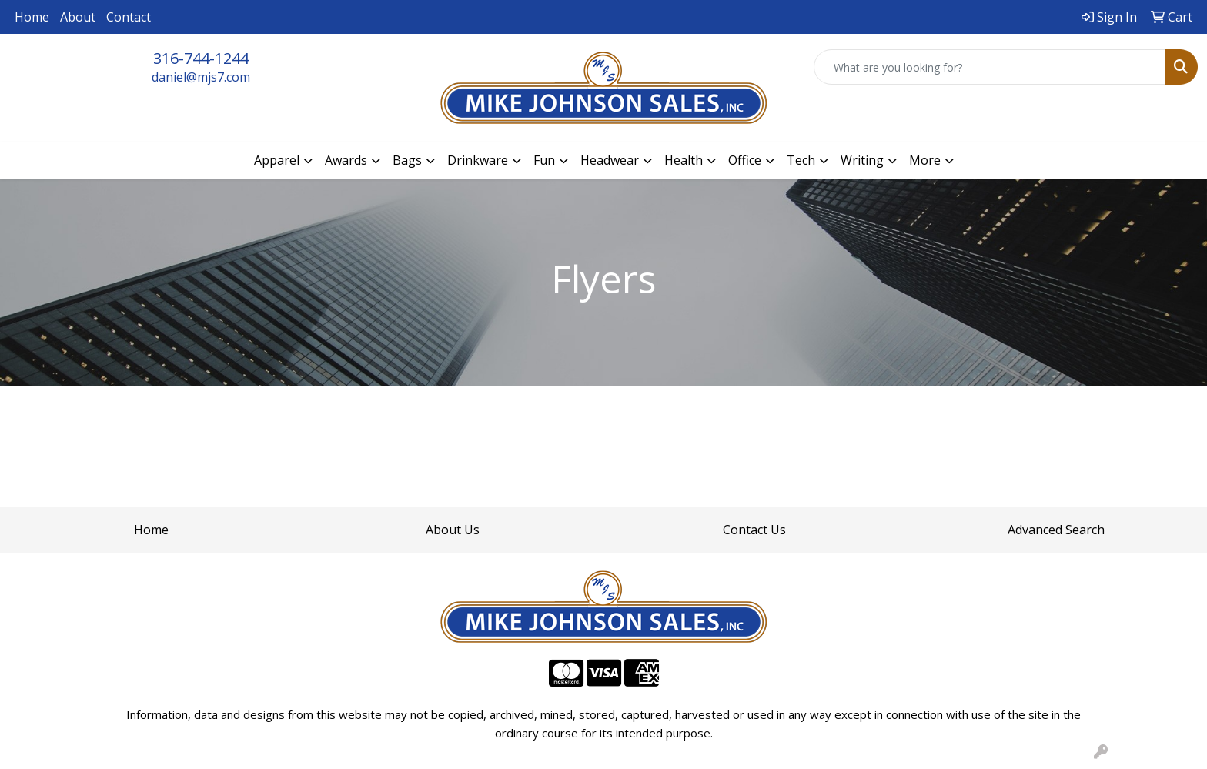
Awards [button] (346, 160)
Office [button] (744, 160)
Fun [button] (544, 160)
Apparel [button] (276, 160)
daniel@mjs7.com (201, 77)
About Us (453, 529)
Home (32, 16)
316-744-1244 (201, 58)
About (77, 16)
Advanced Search (1056, 529)
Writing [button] (862, 160)
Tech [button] (801, 160)
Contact (128, 16)
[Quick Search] (989, 67)
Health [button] (683, 160)
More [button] (925, 160)
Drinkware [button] (477, 160)
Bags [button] (407, 160)
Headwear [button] (609, 160)
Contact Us (754, 529)
